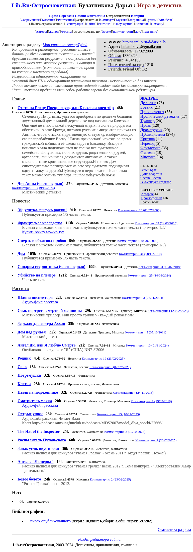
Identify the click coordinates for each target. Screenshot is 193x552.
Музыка (121, 20)
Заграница (136, 20)
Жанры (54, 31)
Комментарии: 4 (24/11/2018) (133, 392)
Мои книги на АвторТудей (65, 45)
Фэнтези (147, 152)
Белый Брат (148, 170)
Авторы (41, 31)
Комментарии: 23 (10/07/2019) (159, 267)
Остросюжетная (53, 5)
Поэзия (80, 16)
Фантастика (96, 16)
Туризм (151, 20)
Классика (48, 20)
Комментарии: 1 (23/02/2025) (167, 311)
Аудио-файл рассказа (40, 302)
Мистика (147, 157)
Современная (30, 20)
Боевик (146, 107)
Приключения (152, 112)
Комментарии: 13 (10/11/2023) (118, 414)
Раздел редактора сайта (99, 539)
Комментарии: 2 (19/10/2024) (124, 432)
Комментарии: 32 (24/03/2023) (156, 223)
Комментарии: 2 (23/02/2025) (155, 440)
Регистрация (74, 24)
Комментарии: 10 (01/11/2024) (147, 345)
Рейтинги (105, 24)
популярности (123, 31)
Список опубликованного (49, 521)
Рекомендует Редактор (155, 182)
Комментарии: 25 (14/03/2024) (149, 275)
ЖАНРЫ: (149, 98)
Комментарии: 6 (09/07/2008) (137, 241)
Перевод (147, 143)
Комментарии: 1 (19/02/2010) (151, 401)
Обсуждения (123, 24)
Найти (90, 24)
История (137, 16)
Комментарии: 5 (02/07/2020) (110, 367)
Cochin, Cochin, (151, 178)
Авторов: (147, 194)
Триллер (147, 121)
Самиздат (107, 20)
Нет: (16, 492)
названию (150, 31)
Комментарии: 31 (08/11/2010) (140, 254)
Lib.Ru (21, 5)
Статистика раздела (174, 529)
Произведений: (151, 198)
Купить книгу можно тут (43, 232)
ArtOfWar (165, 20)
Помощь (157, 24)
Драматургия (151, 130)
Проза (53, 16)
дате (138, 31)
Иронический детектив (159, 116)
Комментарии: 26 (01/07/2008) (139, 210)
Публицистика (152, 134)
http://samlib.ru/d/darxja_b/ (144, 42)
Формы (66, 31)
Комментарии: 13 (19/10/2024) (33, 188)
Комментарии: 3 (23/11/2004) (142, 298)
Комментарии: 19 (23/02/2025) (103, 358)
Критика (147, 139)
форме (106, 31)
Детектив (148, 103)
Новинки (141, 24)
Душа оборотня (151, 174)
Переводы (66, 16)
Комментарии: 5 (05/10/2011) (145, 332)
